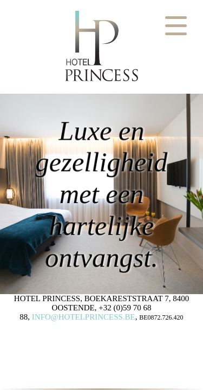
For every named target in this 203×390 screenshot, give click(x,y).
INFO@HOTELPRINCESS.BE (83, 317)
